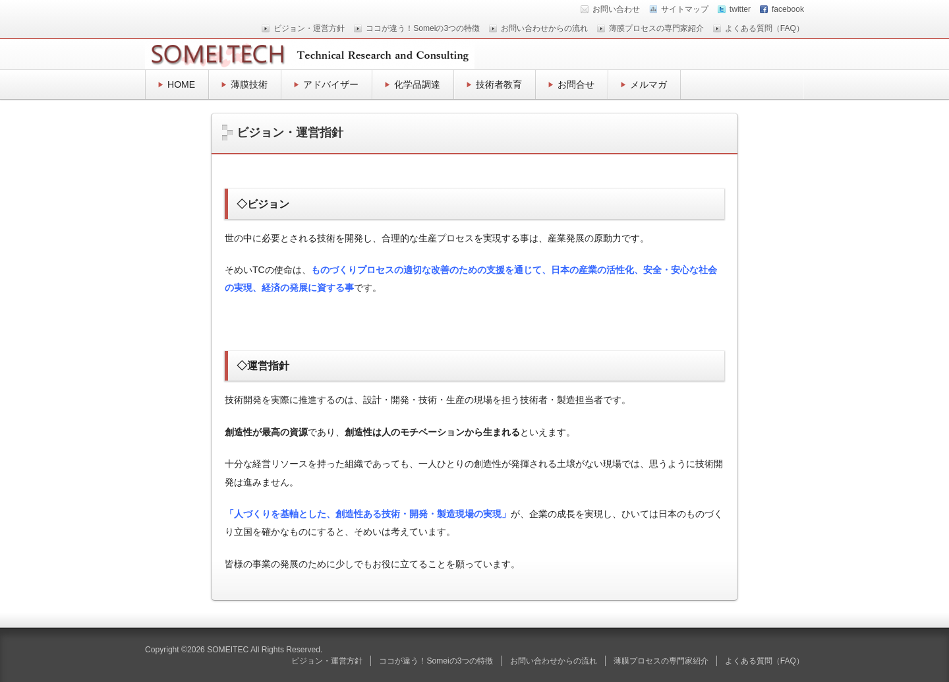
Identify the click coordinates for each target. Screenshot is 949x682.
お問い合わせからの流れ (544, 28)
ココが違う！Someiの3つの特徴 (423, 28)
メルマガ (648, 84)
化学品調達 (417, 84)
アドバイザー (331, 84)
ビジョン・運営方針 (309, 28)
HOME (181, 84)
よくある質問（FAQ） (764, 28)
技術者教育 (499, 84)
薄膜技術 (249, 84)
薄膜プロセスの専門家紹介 (656, 28)
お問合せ (576, 84)
